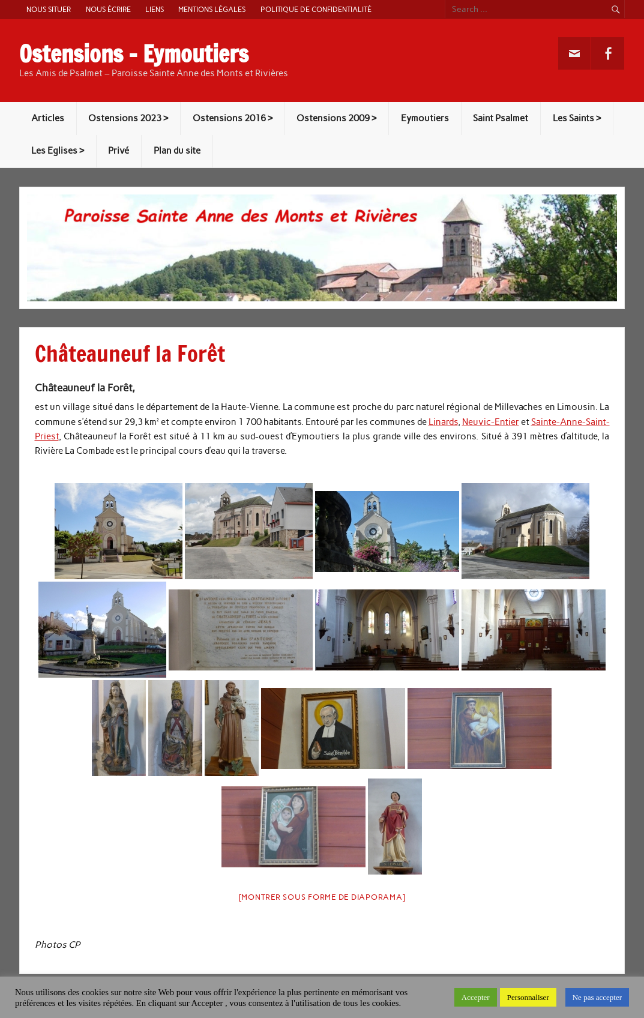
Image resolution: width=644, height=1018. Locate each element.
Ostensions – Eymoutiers (133, 54)
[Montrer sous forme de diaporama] (322, 897)
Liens (154, 9)
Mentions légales (211, 9)
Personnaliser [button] (528, 997)
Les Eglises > (57, 150)
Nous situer (48, 9)
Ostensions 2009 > (336, 118)
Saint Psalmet (500, 118)
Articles (47, 118)
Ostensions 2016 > (232, 118)
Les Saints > (577, 118)
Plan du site (177, 150)
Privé (118, 150)
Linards (443, 422)
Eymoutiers (425, 118)
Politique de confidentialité (316, 9)
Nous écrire (108, 9)
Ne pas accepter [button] (597, 997)
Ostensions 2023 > (128, 118)
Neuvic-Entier (490, 422)
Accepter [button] (476, 997)
